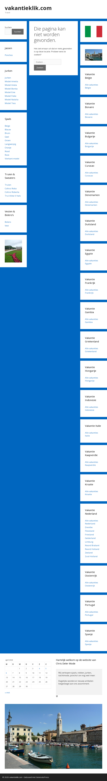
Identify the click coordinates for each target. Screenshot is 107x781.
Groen (8, 140)
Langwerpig (10, 144)
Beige (7, 125)
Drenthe (89, 527)
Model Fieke (10, 96)
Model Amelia (11, 81)
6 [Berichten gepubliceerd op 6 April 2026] (6, 673)
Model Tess (10, 103)
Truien (8, 184)
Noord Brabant (92, 545)
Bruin (7, 133)
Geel (7, 136)
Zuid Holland (91, 556)
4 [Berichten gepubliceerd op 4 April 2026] (39, 668)
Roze (7, 155)
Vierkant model (12, 158)
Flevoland (89, 530)
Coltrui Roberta (12, 192)
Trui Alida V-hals (13, 195)
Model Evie (10, 92)
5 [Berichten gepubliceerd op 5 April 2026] (45, 668)
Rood (7, 151)
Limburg (89, 541)
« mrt (7, 692)
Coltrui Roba (11, 188)
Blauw (8, 129)
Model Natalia (11, 99)
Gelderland (90, 538)
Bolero (8, 222)
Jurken (8, 77)
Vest (7, 225)
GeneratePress (42, 777)
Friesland (89, 534)
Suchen (8, 27)
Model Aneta (11, 85)
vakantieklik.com (28, 8)
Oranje (8, 147)
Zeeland (89, 552)
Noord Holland (92, 549)
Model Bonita (11, 88)
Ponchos (9, 55)
